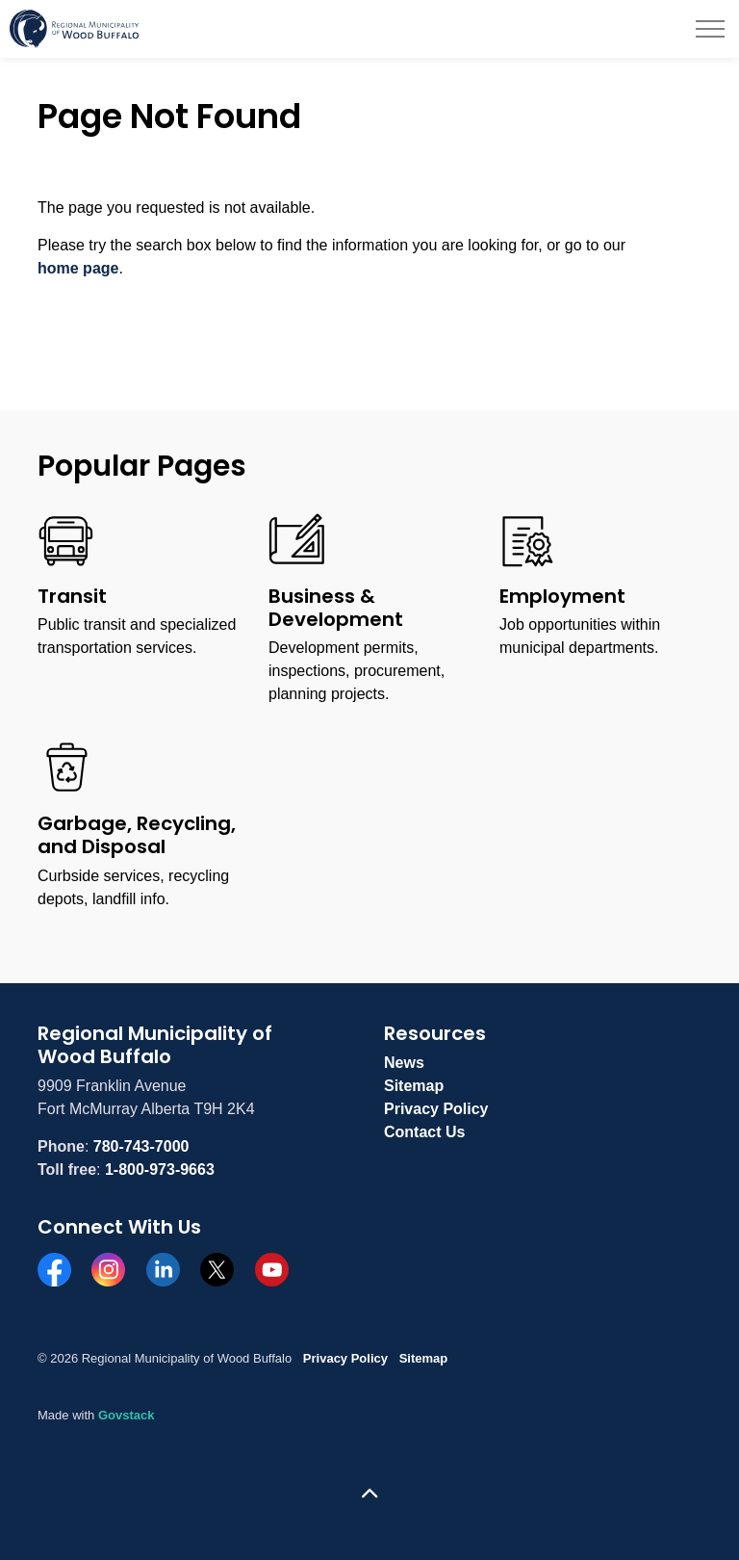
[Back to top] (369, 1495)
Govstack (126, 1415)
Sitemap (414, 1086)
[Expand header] (710, 29)
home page (78, 268)
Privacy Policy (436, 1109)
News (404, 1062)
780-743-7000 (141, 1146)
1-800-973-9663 (160, 1169)
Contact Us (424, 1132)
